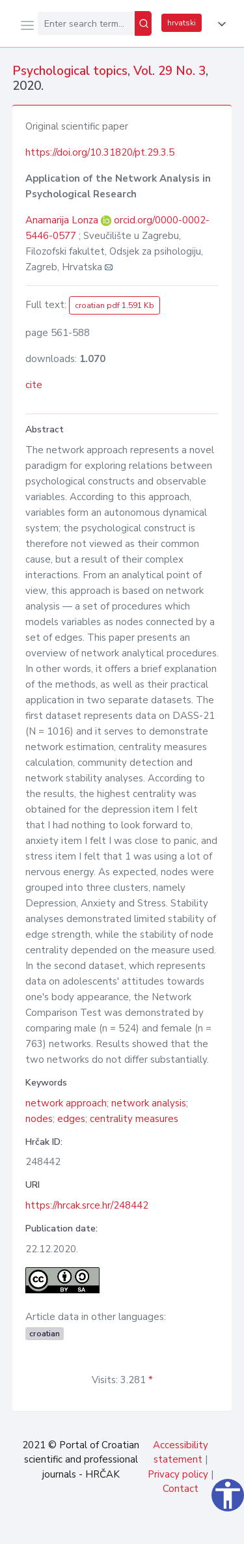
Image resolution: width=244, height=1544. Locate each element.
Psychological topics (70, 71)
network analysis (148, 1103)
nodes (39, 1118)
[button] (219, 24)
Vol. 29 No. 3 (169, 71)
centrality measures (134, 1118)
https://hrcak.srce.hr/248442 (86, 1205)
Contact (180, 1488)
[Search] (143, 23)
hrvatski (181, 23)
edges (71, 1118)
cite (33, 384)
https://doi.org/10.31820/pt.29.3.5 (99, 152)
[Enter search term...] (86, 23)
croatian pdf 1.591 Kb (114, 305)
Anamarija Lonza (63, 220)
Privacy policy (178, 1474)
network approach (66, 1103)
